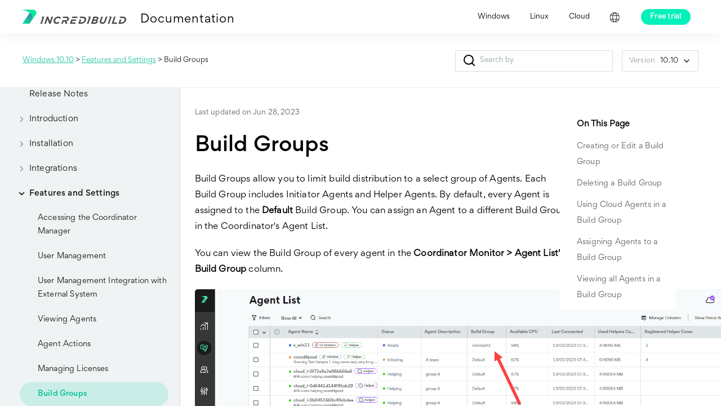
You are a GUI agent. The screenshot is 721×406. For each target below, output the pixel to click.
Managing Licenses (73, 369)
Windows (494, 17)
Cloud (579, 17)
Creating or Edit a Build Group (620, 154)
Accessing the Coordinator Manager (87, 224)
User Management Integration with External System (102, 287)
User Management (72, 256)
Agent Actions (64, 344)
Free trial (666, 17)
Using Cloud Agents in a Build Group (621, 212)
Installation (42, 143)
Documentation (187, 19)
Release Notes (58, 94)
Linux (539, 17)
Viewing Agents (67, 319)
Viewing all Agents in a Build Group (618, 287)
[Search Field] (534, 61)
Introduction (44, 119)
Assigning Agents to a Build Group (617, 250)
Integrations (44, 168)
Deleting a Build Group (619, 183)
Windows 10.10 (48, 60)
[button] (469, 61)
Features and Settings (119, 60)
